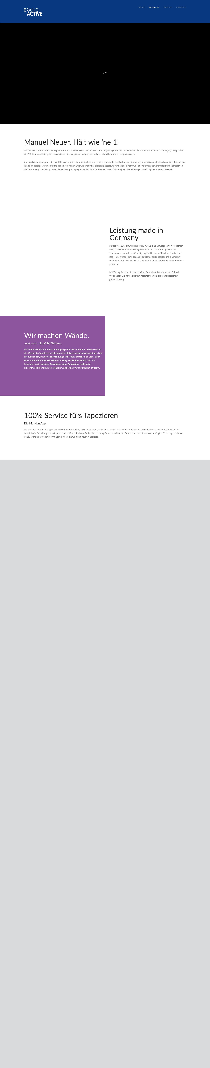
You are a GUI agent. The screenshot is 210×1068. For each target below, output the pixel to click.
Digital (168, 7)
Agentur (181, 7)
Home (142, 7)
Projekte (154, 7)
